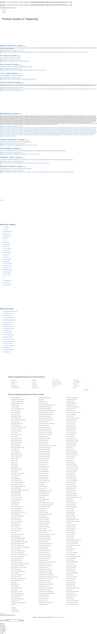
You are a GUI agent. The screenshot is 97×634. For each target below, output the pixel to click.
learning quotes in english (43, 475)
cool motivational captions (16, 475)
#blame (7, 70)
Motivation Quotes (7, 284)
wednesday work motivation (71, 595)
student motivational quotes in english (73, 545)
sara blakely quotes (69, 499)
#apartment (19, 52)
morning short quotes (43, 510)
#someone (93, 127)
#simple (4, 129)
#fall (44, 52)
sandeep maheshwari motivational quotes (74, 497)
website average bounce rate (58, 617)
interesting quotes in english (44, 458)
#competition (13, 133)
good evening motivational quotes (17, 534)
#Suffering (12, 90)
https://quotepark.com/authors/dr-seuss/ (12, 59)
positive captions (69, 447)
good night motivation (15, 573)
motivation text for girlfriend (44, 519)
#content (2, 133)
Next (2, 200)
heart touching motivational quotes (17, 593)
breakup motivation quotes (16, 443)
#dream (77, 89)
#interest (39, 130)
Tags (4, 12)
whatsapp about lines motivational (72, 600)
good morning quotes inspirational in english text (20, 563)
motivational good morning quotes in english (47, 534)
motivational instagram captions (44, 539)
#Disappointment (58, 134)
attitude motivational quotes (16, 418)
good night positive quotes (16, 576)
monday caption (42, 497)
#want (9, 89)
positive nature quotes (70, 449)
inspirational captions (43, 401)
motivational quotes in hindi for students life (47, 593)
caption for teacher (14, 460)
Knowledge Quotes (7, 280)
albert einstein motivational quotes (17, 408)
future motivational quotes (16, 530)
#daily (70, 131)
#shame (31, 89)
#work (25, 127)
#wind (33, 127)
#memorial (13, 130)
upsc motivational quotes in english (72, 587)
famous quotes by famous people (17, 515)
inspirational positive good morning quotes (46, 423)
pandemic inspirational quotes (71, 442)
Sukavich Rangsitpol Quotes (9, 320)
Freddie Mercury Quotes (8, 326)
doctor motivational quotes (16, 488)
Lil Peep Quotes (6, 351)
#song (83, 127)
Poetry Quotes (6, 246)
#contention (93, 131)
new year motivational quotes (71, 419)
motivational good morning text (44, 536)
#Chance (7, 90)
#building (37, 133)
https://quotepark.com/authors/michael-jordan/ (14, 170)
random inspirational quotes (71, 477)
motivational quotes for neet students (45, 578)
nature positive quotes (70, 405)
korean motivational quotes (44, 471)
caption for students (14, 458)
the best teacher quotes (70, 569)
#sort (25, 89)
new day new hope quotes (71, 414)
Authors (4, 11)
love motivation (41, 484)
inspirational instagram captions (44, 416)
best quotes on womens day (16, 430)
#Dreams (22, 90)
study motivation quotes (70, 549)
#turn (55, 127)
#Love (4, 127)
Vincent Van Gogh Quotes (9, 345)
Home (4, 10)
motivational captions (43, 528)
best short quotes (14, 432)
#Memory (30, 134)
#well (4, 154)
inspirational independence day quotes (46, 414)
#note (94, 129)
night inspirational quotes (71, 425)
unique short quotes (70, 580)
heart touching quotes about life (17, 595)
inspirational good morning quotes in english (47, 405)
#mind (8, 130)
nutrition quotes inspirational (71, 429)
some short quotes (69, 536)
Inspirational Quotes (7, 231)
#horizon (54, 130)
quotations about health (70, 462)
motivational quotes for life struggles (45, 573)
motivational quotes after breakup (45, 554)
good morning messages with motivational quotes (20, 547)
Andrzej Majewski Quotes (8, 341)
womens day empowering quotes (72, 604)
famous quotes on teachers (16, 517)
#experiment (9, 131)
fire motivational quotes (15, 523)
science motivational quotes (71, 506)
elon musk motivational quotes (16, 497)
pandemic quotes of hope (71, 443)
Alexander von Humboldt (57, 383)
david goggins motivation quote (17, 484)
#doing (80, 89)
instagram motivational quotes (44, 456)
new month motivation (70, 416)
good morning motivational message (18, 550)
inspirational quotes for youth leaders (45, 434)
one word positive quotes (71, 438)
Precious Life (3, 6)
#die (84, 89)
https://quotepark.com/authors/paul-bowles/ (13, 152)
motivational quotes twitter (43, 598)
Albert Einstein (34, 385)
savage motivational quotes (71, 502)
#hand (11, 70)
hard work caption (14, 589)
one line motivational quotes (71, 432)
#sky (1, 129)
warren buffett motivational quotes (72, 591)
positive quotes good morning (71, 454)
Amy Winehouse (76, 385)
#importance (44, 130)
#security (17, 129)
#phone (67, 129)
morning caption (42, 501)
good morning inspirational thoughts (17, 543)
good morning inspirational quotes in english (19, 541)
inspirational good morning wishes (45, 406)
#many (21, 130)
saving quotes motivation (71, 504)
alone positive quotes (15, 414)
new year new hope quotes (71, 421)
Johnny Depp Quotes (8, 322)
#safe (20, 129)
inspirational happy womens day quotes (46, 412)
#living (47, 89)
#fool (89, 130)
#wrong (77, 52)
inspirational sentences (43, 443)
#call (33, 133)
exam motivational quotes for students (18, 512)
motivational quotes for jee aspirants (45, 571)
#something (87, 127)
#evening (38, 131)
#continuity (88, 131)
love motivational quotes (43, 486)
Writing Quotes (6, 261)
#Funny (17, 61)
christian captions (14, 471)
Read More (86, 390)
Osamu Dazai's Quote (10, 82)
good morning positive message (17, 558)
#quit (32, 129)
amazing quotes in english (16, 416)
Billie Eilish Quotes (7, 324)
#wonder (29, 127)
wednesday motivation (70, 593)
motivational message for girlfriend (45, 545)
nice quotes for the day (70, 423)
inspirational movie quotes (43, 421)
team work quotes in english (71, 565)
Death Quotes (6, 250)
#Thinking (41, 134)
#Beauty (77, 134)
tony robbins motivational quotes (72, 573)
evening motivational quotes (16, 508)
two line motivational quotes (71, 576)
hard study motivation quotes (16, 587)
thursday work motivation (71, 571)
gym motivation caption (15, 584)
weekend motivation (70, 597)
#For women (37, 70)
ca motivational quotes (15, 451)
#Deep (41, 70)
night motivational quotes (71, 427)
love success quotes (42, 488)
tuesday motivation (69, 574)
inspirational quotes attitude (44, 425)
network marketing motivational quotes (73, 412)
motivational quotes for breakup (44, 563)
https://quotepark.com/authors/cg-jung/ (12, 77)
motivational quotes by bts (43, 560)
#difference (62, 131)
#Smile (4, 61)
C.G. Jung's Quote (8, 73)
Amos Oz (75, 383)
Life (4, 278)
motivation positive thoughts (44, 517)
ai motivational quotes (15, 406)
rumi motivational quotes (70, 488)
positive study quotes (70, 458)
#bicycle (94, 89)
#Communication (41, 163)
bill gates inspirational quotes (16, 438)
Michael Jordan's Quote (11, 166)
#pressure (47, 129)
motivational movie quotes (43, 549)
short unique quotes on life (71, 528)
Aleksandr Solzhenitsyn (56, 382)
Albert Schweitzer (35, 387)
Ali (52, 387)
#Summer (2, 90)
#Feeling (49, 134)
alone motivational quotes (16, 412)
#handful (15, 70)
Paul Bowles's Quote (10, 148)
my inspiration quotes (70, 401)
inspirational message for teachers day (46, 419)
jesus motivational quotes (43, 467)
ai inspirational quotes (15, 405)
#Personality (83, 133)
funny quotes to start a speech (16, 528)
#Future (16, 134)
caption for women (14, 464)
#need (1, 130)
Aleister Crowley (55, 380)
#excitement (27, 131)
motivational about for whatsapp (45, 521)
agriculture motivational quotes (17, 403)
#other (56, 172)
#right (66, 52)
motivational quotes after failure (44, 556)
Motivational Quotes (7, 265)
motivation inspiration (43, 515)
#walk (44, 127)
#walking (40, 127)
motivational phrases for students (45, 550)
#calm (30, 133)
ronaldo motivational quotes (71, 486)
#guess (22, 145)
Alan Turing (34, 383)
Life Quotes (5, 229)
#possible (57, 129)
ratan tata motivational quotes (71, 480)
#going (47, 52)
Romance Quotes (7, 248)
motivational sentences (43, 604)
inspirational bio (41, 399)
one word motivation (70, 436)
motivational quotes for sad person (45, 582)
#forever (85, 130)
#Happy (27, 61)
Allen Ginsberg (76, 380)
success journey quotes (70, 554)
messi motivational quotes (43, 495)
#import (49, 130)
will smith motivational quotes (71, 602)
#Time (26, 145)
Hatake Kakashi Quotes (8, 349)
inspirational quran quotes (43, 442)
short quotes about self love (71, 525)
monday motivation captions (44, 499)
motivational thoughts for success (72, 397)
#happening (61, 52)
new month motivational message (72, 418)
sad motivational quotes (70, 491)
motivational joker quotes (43, 541)
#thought (13, 89)
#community (29, 163)
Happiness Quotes (7, 252)
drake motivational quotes (16, 493)
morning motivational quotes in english (46, 504)
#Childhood (92, 133)
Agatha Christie (14, 385)
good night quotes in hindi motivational (18, 578)
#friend (81, 130)
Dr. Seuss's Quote (8, 55)
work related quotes (14, 609)
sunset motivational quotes (71, 558)
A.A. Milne (13, 380)
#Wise (35, 79)
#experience (15, 131)
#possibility (62, 129)
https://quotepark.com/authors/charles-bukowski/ (14, 143)
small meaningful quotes (70, 532)
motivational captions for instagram (45, 530)
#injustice (12, 145)
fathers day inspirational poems (17, 521)
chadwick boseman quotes (16, 467)
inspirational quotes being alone (45, 427)
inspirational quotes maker (43, 436)
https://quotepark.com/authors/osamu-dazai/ (13, 87)
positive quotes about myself (71, 451)
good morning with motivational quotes (18, 571)
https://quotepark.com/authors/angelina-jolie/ (13, 161)
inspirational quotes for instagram (45, 430)
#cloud (18, 133)
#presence (52, 129)
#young (12, 127)
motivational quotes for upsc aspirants (46, 587)
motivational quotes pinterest (44, 595)
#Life (4, 70)
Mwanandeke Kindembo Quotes (10, 311)
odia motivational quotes (70, 430)
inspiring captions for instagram (44, 453)
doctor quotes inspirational (16, 491)
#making (25, 130)
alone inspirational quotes (16, 410)
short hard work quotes (70, 515)
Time (4, 276)
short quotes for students (71, 526)
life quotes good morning (43, 477)
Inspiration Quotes (7, 259)
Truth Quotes (6, 242)
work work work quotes (15, 611)
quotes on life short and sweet (71, 469)
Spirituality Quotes (7, 272)
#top (6, 163)
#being (54, 133)
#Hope (8, 79)
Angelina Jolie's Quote (10, 157)
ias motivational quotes (15, 597)
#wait (48, 127)
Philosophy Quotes (7, 235)
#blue (45, 133)
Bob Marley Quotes (7, 330)
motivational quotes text (43, 597)
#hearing (58, 130)
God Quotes (6, 237)
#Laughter (35, 134)
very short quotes (69, 589)
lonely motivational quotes (43, 478)
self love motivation (69, 508)
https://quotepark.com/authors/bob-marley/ (13, 126)
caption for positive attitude (16, 456)
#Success (25, 172)
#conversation (82, 131)
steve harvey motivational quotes (72, 541)
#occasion (90, 129)
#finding (92, 130)
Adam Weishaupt (14, 382)
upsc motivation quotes (70, 584)
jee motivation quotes (43, 464)
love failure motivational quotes (44, 480)
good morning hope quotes (16, 536)
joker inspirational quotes (43, 469)
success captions (69, 550)
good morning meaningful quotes (17, 545)
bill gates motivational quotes (16, 440)
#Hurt (88, 133)
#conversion (75, 131)
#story (9, 163)
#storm (74, 127)
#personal (72, 129)
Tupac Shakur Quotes (8, 313)
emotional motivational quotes (16, 499)
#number (12, 154)
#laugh (34, 130)
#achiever (68, 133)
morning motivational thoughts (44, 506)
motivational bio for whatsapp (44, 526)
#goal (77, 130)
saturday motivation (70, 501)
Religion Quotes (6, 267)
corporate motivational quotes (16, 480)
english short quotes (15, 504)
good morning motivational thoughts (17, 556)
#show (8, 129)
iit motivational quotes (15, 600)
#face (4, 131)
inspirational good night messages (45, 408)
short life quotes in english (71, 517)
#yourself (81, 52)
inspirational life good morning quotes (46, 418)
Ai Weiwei (33, 380)
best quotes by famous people (16, 429)
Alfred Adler (54, 385)
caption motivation (14, 466)
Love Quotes (6, 227)
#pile (40, 89)
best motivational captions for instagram (18, 427)
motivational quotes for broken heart (45, 565)
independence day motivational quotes (18, 602)
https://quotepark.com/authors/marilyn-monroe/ (14, 50)
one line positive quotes (70, 434)
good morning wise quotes (16, 569)
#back (57, 133)
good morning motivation (15, 549)
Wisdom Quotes (6, 244)
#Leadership (8, 172)
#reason (86, 52)
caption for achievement (15, 453)
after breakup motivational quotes (17, 401)
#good (51, 52)
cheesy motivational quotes (16, 469)
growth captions (14, 582)
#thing (70, 52)
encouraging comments (15, 501)
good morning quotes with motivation (18, 565)
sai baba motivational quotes (71, 495)
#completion (7, 133)
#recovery (36, 89)
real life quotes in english (71, 482)
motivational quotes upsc (43, 600)
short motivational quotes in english (72, 521)
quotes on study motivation (71, 471)
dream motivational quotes (16, 495)
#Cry (8, 61)
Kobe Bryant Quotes (7, 332)
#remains (25, 129)
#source (21, 89)
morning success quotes (43, 512)
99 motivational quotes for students (17, 399)
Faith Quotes (6, 257)
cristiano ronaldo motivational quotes (18, 482)
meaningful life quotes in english (45, 491)
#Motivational (45, 172)
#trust (73, 52)
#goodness (56, 52)
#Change (14, 52)
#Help (12, 134)
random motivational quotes (71, 478)
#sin (28, 89)
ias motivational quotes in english (17, 598)
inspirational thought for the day (44, 449)
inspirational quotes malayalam (44, 438)
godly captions (13, 532)
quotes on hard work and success (72, 467)
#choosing (30, 79)
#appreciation (26, 52)
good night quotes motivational (17, 580)
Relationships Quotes (8, 269)
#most (5, 130)
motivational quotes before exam (45, 558)
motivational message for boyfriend (45, 543)
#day (67, 131)
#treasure (59, 127)
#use (4, 163)
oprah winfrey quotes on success (72, 440)
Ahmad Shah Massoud (15, 387)
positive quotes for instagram (71, 453)
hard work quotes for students (16, 591)
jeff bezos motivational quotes (44, 466)
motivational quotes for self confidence (46, 584)
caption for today (14, 462)
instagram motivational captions (44, 454)
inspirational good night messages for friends (47, 410)
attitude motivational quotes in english (18, 419)
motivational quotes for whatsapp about (46, 591)
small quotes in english (70, 534)
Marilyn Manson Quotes (8, 334)
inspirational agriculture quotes (44, 397)
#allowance (62, 133)
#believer (32, 52)
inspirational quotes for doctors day (45, 429)
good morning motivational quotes (17, 552)
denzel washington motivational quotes (18, 486)
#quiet (35, 129)
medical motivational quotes (44, 493)
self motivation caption (70, 510)
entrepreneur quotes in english (16, 506)
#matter (43, 89)
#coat (87, 89)
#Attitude (13, 79)
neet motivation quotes (70, 410)
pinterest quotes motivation (71, 445)
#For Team (38, 172)
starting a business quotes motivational (73, 539)
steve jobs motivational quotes (72, 543)
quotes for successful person (71, 464)
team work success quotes (71, 567)
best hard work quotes (15, 421)
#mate (17, 130)
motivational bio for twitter (43, 525)
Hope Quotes (6, 254)
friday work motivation (15, 526)
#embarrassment (48, 131)
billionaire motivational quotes (16, 442)
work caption (13, 607)
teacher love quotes (70, 563)
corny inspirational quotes (16, 478)
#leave (56, 89)
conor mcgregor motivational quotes (18, 473)
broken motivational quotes (16, 445)
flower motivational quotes (16, 525)
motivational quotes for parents (44, 580)
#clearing (23, 133)
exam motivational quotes (16, 510)
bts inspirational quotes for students (17, 447)
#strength (70, 127)
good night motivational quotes (17, 574)
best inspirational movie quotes (17, 423)
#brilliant (42, 133)
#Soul (45, 134)
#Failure (17, 90)
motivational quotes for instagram (45, 569)
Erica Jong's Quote (9, 64)
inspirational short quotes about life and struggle (48, 445)
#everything (40, 52)
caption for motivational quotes (17, 454)
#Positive (5, 79)
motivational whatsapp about (71, 399)
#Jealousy (86, 134)
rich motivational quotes (70, 484)
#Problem (35, 163)
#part (81, 129)
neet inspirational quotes (70, 408)
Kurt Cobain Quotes (7, 315)
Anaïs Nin (75, 387)
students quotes (69, 547)
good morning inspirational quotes (17, 539)
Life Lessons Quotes (7, 263)
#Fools (64, 134)
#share (12, 129)
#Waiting (21, 134)
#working (21, 127)
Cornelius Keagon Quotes (8, 317)
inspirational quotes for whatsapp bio (45, 432)
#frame (69, 89)
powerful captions (69, 460)
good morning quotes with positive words (18, 567)
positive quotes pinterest (70, 456)
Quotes (4, 240)
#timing (4, 145)
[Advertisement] (44, 31)
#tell (67, 127)
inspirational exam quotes (43, 403)
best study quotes (14, 436)
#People (4, 52)
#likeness (52, 89)
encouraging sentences (15, 502)
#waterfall (5, 89)
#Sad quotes (12, 61)
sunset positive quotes (70, 560)
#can (36, 52)
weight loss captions (70, 598)
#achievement (74, 133)
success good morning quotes (71, 552)
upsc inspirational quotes (71, 582)
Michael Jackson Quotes (8, 339)
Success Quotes (6, 274)
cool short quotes (14, 477)
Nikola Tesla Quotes (7, 337)
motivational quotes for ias (43, 567)
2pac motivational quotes (15, 397)
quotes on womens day (70, 473)
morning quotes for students (44, 508)
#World (90, 134)
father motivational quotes (16, 519)
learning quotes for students (44, 473)
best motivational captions (16, 425)
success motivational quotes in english (73, 556)
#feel (1, 131)
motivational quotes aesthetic (44, 552)
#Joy (6, 134)
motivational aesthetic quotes (44, 523)
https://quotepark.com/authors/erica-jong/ (13, 68)
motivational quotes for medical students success (48, 576)
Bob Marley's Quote (9, 113)
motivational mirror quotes (43, 547)
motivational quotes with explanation (45, 602)
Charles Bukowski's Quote (12, 139)
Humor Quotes (6, 233)
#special (79, 127)
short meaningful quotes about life (72, 519)
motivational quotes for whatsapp (45, 589)
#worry (16, 127)
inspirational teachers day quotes (45, 447)
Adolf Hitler (13, 383)
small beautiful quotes (70, 530)
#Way (53, 134)
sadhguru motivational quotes (71, 493)
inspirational (13, 604)
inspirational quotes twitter (43, 440)
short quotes (68, 523)
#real (29, 129)
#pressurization (40, 129)
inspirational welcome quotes (44, 451)
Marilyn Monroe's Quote (11, 45)
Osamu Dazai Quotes (8, 343)
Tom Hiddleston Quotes (8, 328)
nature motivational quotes (71, 403)
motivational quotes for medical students (46, 574)
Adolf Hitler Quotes (7, 347)
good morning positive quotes (16, 560)
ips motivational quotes (43, 460)
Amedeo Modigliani (76, 382)
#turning (51, 127)
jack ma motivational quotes (44, 462)
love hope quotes (42, 482)
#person (77, 129)
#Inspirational (30, 70)
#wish (50, 172)
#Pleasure (2, 136)
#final (73, 89)
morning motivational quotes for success (46, 502)
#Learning (9, 52)
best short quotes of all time (16, 434)
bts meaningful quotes (15, 449)
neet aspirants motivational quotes (72, 406)
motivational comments (43, 532)
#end (42, 131)
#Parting (2, 134)
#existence (21, 131)
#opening (85, 129)
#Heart (8, 134)
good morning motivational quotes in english (19, 554)
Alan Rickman (34, 382)
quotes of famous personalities (72, 466)
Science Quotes (6, 282)
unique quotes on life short (71, 578)
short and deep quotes (70, 512)
